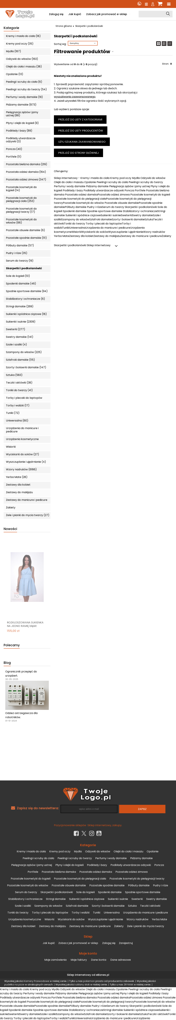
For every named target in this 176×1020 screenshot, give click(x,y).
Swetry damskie (156, 899)
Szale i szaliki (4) (16, 344)
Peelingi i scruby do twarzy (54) (26, 89)
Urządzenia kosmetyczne (22, 439)
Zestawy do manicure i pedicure (26, 499)
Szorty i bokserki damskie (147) (26, 367)
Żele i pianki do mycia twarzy (145, 926)
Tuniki (96, 912)
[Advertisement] (88, 755)
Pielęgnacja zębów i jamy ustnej (31, 865)
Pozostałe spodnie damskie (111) (26, 237)
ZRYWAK (128, 984)
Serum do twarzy (26, 892)
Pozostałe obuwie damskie (69, 885)
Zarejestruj (126, 943)
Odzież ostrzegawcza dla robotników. (21, 715)
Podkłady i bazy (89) (19, 130)
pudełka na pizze (14, 984)
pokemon (89, 981)
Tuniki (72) (13, 412)
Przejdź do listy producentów (80, 131)
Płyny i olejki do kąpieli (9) (22, 123)
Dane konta (98, 960)
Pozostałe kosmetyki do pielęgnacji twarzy (137, 879)
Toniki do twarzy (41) (19, 390)
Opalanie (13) (14, 74)
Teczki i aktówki (150, 906)
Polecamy (12, 645)
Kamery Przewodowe (36, 981)
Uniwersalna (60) (17, 420)
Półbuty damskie (139, 885)
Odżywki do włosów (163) (22, 58)
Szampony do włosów (48, 906)
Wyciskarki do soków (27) (22, 454)
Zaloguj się (56, 14)
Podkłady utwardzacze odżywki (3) (20, 140)
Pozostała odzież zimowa (131, 872)
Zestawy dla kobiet (18, 484)
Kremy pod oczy (59, 851)
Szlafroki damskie (77, 906)
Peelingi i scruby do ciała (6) (24, 81)
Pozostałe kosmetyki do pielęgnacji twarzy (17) (21, 210)
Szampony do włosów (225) (24, 352)
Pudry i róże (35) (16, 253)
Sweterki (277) (15, 329)
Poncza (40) (14, 149)
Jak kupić (74, 14)
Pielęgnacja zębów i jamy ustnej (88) (22, 114)
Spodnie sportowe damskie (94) (27, 291)
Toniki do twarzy (17, 912)
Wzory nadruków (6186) (21, 469)
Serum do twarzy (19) (19, 260)
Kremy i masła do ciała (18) (23, 36)
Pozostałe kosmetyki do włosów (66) (21, 221)
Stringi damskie (56, 899)
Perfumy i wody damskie (111, 858)
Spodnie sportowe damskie (142, 892)
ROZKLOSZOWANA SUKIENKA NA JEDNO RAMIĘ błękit (25, 624)
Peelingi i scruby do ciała (38, 858)
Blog (7, 663)
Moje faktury (79, 960)
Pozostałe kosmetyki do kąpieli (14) (21, 189)
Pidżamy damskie (141, 858)
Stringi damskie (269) (19, 306)
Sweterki (137, 899)
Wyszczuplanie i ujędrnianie (105, 919)
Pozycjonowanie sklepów (70, 825)
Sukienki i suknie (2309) (20, 321)
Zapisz (142, 809)
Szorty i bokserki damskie (108, 906)
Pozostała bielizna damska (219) (26, 164)
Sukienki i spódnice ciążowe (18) (26, 314)
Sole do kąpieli (85, 892)
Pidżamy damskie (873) (21, 104)
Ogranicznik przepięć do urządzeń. (21, 674)
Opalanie (152, 851)
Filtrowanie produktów (82, 51)
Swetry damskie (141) (19, 336)
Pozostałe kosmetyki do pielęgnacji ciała (80, 879)
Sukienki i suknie (118, 899)
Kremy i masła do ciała (31, 851)
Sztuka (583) (14, 375)
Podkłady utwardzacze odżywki (130, 865)
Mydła (78, 851)
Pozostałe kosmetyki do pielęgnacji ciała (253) (21, 199)
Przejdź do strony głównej (78, 153)
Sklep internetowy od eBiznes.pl (88, 975)
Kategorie (11, 28)
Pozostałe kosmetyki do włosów (27, 885)
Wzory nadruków (137, 919)
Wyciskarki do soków (71, 919)
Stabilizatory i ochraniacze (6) (25, 298)
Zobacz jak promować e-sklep (106, 14)
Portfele (33, 872)
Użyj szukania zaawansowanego (82, 142)
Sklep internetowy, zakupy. (105, 825)
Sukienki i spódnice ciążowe (86, 899)
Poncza (159, 865)
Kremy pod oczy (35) (19, 43)
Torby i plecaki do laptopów (24, 397)
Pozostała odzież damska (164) (26, 171)
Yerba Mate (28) (16, 477)
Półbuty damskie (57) (20, 245)
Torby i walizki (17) (17, 405)
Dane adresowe (120, 960)
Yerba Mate (159, 919)
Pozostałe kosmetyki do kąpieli (30, 879)
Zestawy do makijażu (19, 492)
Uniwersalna (112, 912)
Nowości (10, 529)
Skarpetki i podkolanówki (24, 268)
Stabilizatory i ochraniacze (25, 899)
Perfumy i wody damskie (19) (24, 97)
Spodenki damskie (110, 892)
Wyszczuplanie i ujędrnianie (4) (26, 461)
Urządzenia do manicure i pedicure (22, 430)
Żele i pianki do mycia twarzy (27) (27, 515)
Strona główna (64, 26)
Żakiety (10, 507)
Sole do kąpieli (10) (18, 275)
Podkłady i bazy (97, 865)
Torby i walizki (80, 912)
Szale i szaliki (23, 906)
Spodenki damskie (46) (21, 283)
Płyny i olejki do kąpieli (69, 865)
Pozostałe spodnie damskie (107, 885)
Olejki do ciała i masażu (128, 851)
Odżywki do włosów (97, 851)
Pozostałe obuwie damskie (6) (25, 230)
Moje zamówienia (55, 960)
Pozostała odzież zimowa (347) (26, 179)
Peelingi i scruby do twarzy (75, 858)
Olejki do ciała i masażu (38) (24, 66)
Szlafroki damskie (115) (20, 359)
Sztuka (132, 906)
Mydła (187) (13, 51)
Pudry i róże (160, 885)
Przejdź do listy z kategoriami (80, 119)
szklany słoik (82, 984)
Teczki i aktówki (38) (19, 382)
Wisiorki (11, 446)
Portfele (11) (13, 156)
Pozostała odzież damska (95, 872)
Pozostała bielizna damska (59, 872)
